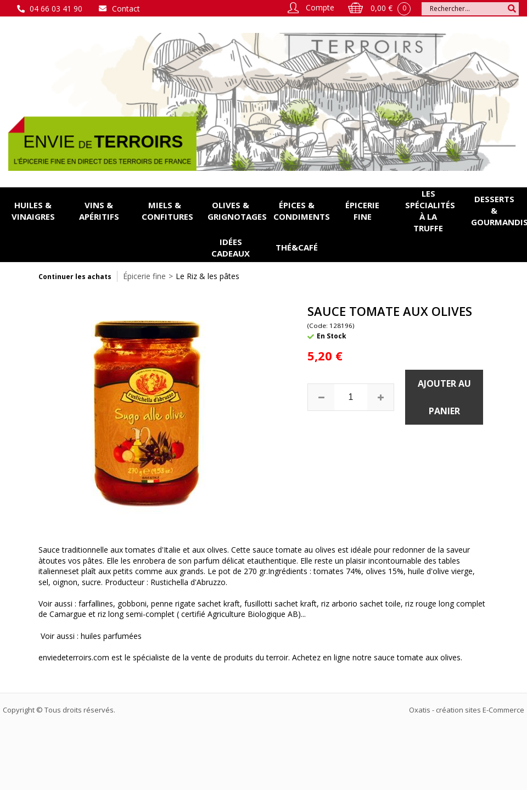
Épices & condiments (301, 210)
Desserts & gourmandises (499, 210)
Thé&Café (297, 247)
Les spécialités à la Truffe (430, 210)
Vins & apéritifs (99, 210)
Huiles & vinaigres (33, 210)
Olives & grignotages (236, 210)
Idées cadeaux (230, 247)
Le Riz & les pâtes (207, 276)
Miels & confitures (167, 210)
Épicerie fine (362, 210)
